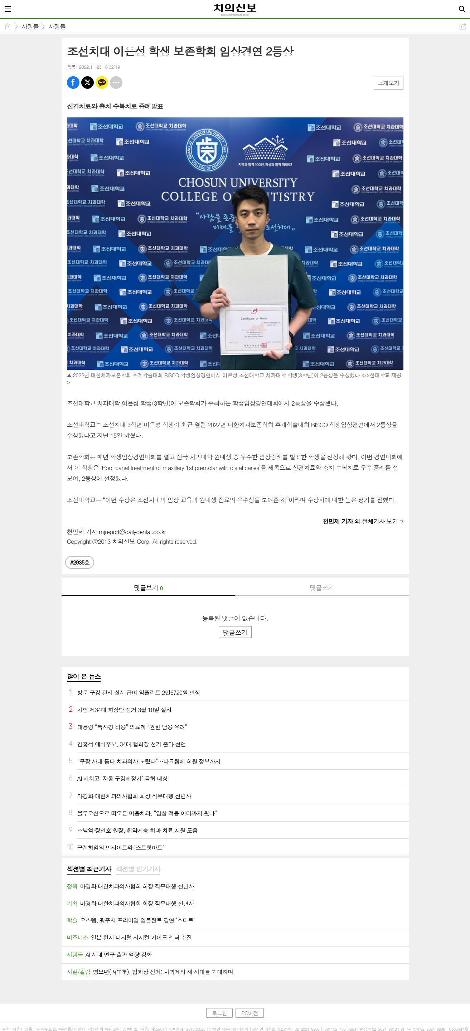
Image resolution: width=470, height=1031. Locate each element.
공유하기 (463, 26)
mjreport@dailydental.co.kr (132, 531)
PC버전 (249, 1013)
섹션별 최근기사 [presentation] (89, 869)
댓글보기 (148, 587)
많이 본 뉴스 (84, 676)
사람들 (30, 26)
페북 (73, 82)
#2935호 (79, 562)
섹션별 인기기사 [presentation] (138, 869)
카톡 (102, 82)
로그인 (219, 1013)
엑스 (87, 82)
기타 (116, 82)
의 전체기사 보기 (360, 521)
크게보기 (388, 83)
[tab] (88, 869)
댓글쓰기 (322, 587)
